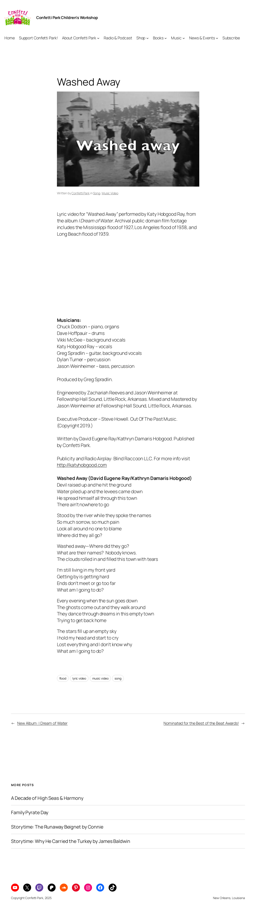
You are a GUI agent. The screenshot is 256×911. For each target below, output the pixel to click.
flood (62, 678)
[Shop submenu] (147, 38)
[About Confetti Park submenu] (98, 38)
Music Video (110, 193)
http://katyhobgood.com (82, 465)
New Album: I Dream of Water (42, 723)
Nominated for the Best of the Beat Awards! (201, 723)
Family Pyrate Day (29, 812)
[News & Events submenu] (217, 38)
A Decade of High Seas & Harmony (47, 798)
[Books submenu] (165, 38)
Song (96, 193)
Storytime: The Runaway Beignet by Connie (57, 826)
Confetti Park (81, 193)
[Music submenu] (184, 38)
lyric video (79, 678)
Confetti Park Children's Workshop (67, 17)
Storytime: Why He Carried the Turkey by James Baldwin (70, 841)
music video (100, 678)
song (118, 678)
